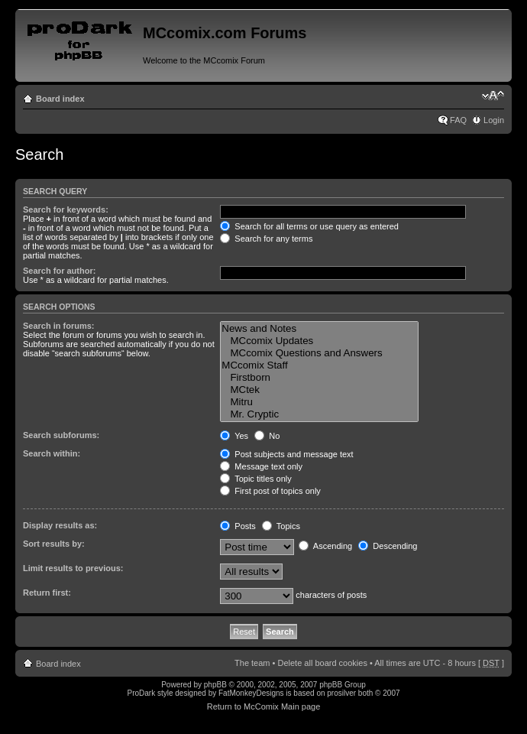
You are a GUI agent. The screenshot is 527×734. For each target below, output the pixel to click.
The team (252, 662)
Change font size (493, 95)
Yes (234, 435)
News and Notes (319, 329)
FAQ (458, 120)
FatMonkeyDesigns (251, 693)
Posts (238, 526)
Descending (387, 545)
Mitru (319, 402)
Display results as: (60, 525)
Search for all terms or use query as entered (309, 226)
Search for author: (59, 270)
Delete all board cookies (322, 662)
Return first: (47, 592)
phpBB (215, 684)
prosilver (341, 693)
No (267, 435)
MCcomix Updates (319, 341)
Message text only (261, 466)
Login (493, 120)
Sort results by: (54, 543)
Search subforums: (61, 435)
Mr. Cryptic (319, 414)
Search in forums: (59, 325)
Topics (281, 526)
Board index (60, 98)
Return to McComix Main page (264, 706)
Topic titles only (255, 478)
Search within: (51, 453)
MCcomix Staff (319, 365)
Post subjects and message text (286, 454)
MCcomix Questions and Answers (319, 353)
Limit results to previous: (73, 568)
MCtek (319, 390)
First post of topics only (270, 490)
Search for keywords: (65, 209)
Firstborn (319, 378)
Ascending (325, 545)
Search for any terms (266, 238)
